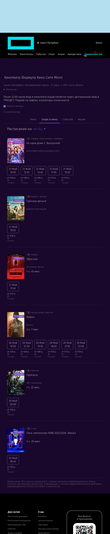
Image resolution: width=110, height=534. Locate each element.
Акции (61, 45)
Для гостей (14, 512)
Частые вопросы (45, 521)
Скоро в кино (49, 119)
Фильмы (12, 45)
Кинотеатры (26, 45)
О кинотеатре (12, 112)
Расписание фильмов (17, 516)
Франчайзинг (44, 533)
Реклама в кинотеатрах (48, 529)
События (41, 45)
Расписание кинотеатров (19, 521)
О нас (41, 512)
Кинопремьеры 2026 (17, 525)
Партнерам (43, 525)
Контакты (42, 516)
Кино (33, 119)
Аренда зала (74, 45)
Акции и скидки (15, 533)
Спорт (51, 45)
